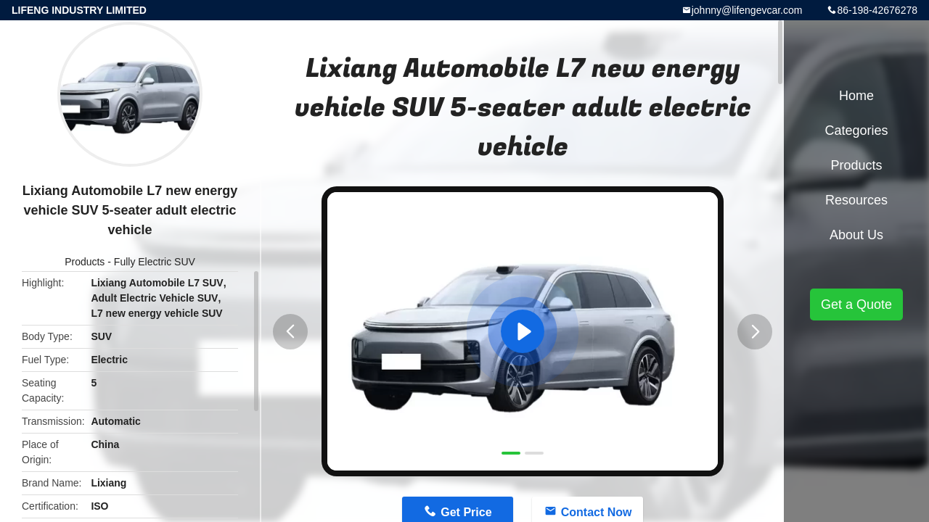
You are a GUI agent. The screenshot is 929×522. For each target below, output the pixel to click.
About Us (856, 235)
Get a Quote (856, 304)
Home (856, 95)
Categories (856, 130)
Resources (856, 200)
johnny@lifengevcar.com (747, 10)
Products (85, 262)
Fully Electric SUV (154, 262)
